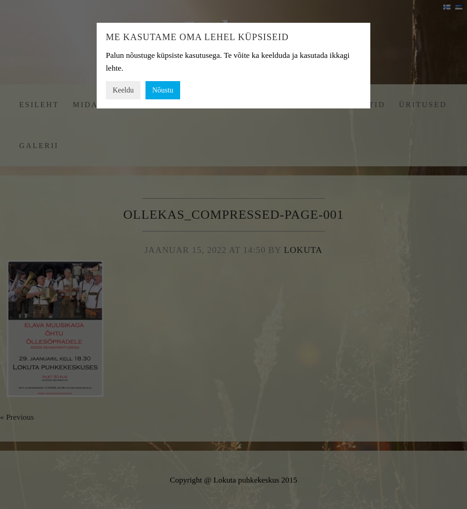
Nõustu (162, 90)
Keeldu (123, 90)
